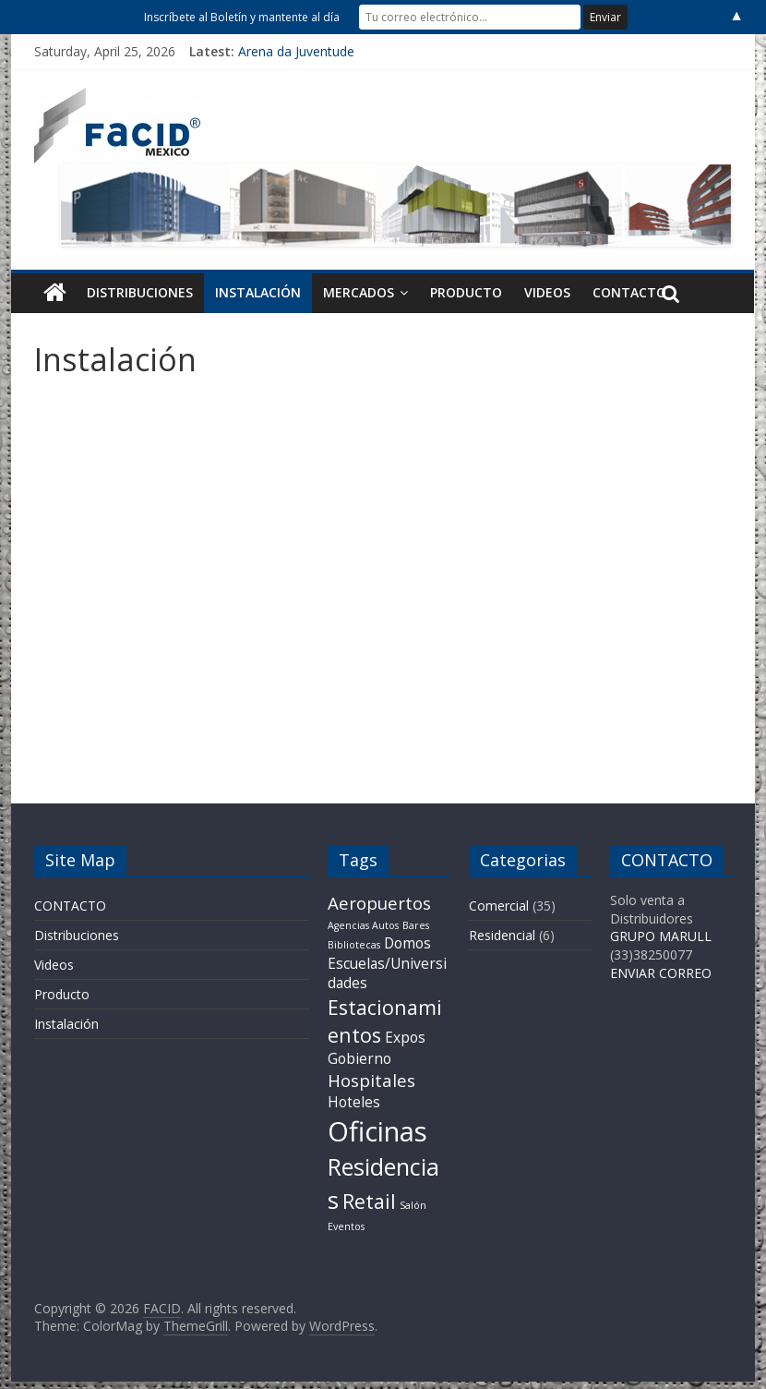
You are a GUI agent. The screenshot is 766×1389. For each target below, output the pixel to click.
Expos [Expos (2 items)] (405, 1037)
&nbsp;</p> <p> (383, 580)
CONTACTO (629, 292)
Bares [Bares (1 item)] (415, 925)
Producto (466, 292)
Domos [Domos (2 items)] (407, 943)
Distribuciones (140, 292)
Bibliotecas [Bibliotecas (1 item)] (354, 944)
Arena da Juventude (296, 51)
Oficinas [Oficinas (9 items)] (377, 1131)
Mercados (358, 292)
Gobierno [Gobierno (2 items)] (359, 1058)
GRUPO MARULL (661, 936)
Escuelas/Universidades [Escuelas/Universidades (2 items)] (387, 973)
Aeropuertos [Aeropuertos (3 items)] (379, 902)
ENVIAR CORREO (661, 973)
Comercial (499, 905)
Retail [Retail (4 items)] (369, 1201)
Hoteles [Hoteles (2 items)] (354, 1102)
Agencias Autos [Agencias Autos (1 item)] (363, 925)
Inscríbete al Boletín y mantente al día (242, 17)
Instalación (258, 292)
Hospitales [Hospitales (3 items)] (371, 1080)
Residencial (502, 935)
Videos (547, 292)
